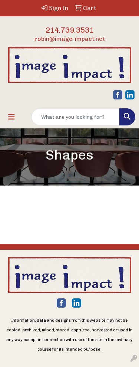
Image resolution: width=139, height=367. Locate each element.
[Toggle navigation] (11, 117)
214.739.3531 (70, 30)
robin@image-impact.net (69, 38)
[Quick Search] (76, 116)
